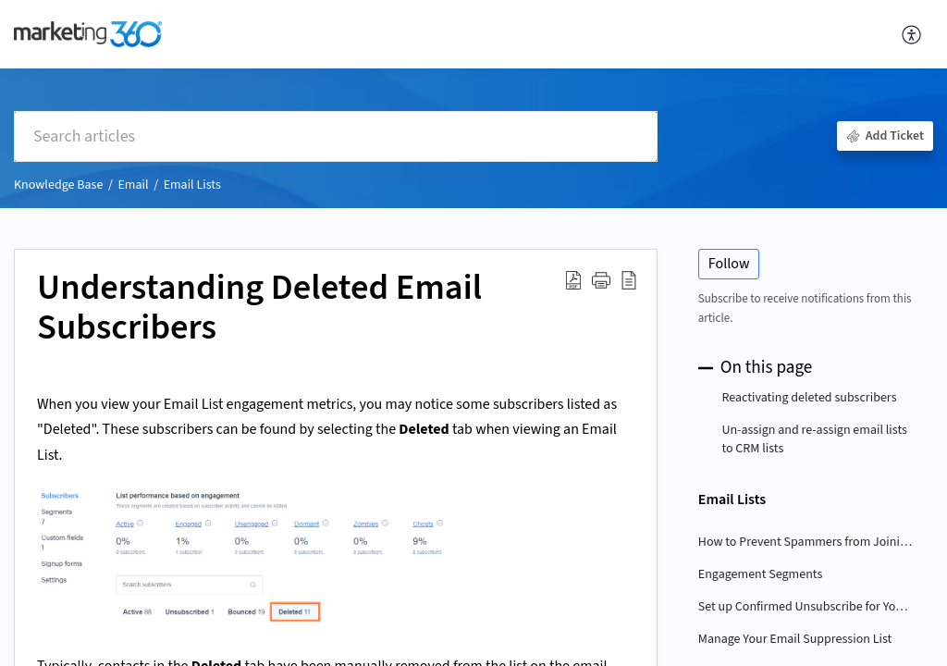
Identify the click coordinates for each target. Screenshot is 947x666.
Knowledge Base (58, 185)
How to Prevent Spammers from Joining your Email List (806, 542)
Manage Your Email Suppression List (795, 639)
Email (132, 185)
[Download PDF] (573, 280)
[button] (601, 280)
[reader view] (629, 280)
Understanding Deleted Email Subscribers (259, 309)
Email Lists (192, 185)
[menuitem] (912, 34)
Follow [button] (729, 263)
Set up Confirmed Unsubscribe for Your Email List (806, 607)
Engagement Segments (760, 574)
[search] (336, 136)
